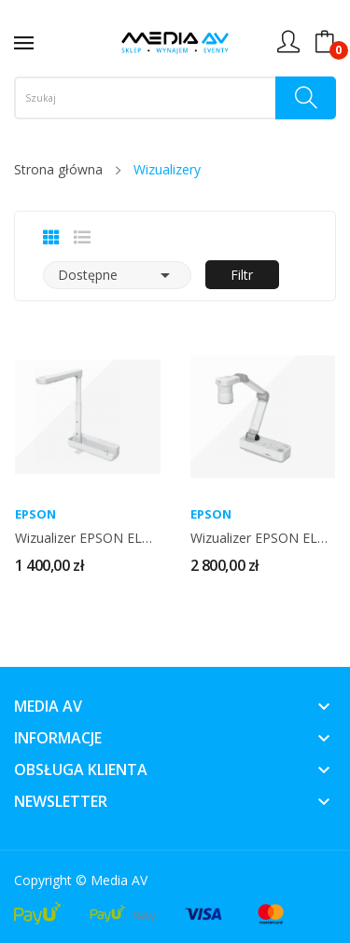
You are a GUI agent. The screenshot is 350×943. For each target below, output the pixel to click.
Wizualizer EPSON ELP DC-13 (263, 538)
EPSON (35, 514)
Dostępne (117, 275)
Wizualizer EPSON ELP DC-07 (88, 538)
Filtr (242, 275)
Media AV (119, 880)
